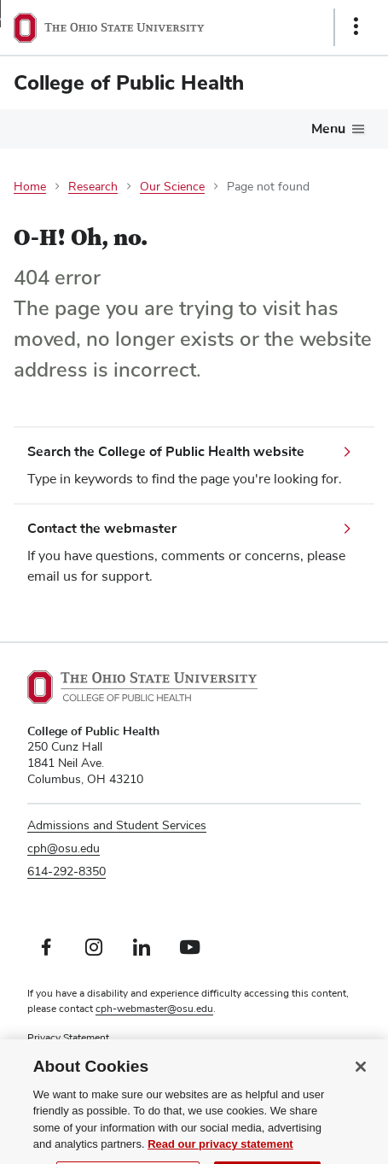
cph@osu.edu (63, 849)
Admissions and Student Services (116, 826)
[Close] (360, 1080)
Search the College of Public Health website (165, 451)
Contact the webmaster (102, 528)
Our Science (172, 187)
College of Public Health (129, 83)
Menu (328, 129)
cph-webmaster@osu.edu (154, 1009)
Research (93, 187)
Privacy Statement (68, 1038)
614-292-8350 (66, 872)
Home (30, 187)
